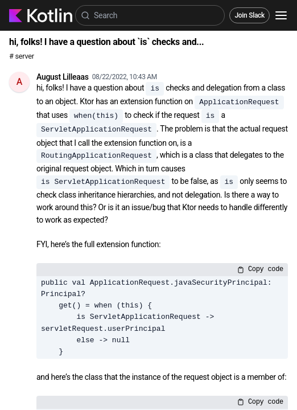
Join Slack (249, 15)
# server (21, 56)
